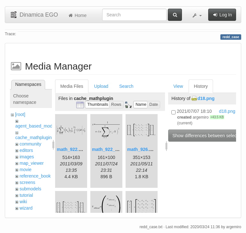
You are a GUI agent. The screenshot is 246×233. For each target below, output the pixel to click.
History (201, 86)
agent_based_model (35, 126)
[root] (20, 114)
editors (26, 150)
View (178, 86)
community (30, 143)
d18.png (206, 98)
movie (25, 169)
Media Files (71, 86)
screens (27, 182)
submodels (30, 188)
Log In (222, 14)
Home (77, 15)
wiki (23, 201)
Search (126, 86)
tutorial (26, 195)
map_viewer (32, 163)
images (27, 156)
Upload (101, 86)
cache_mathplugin (33, 137)
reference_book (35, 176)
